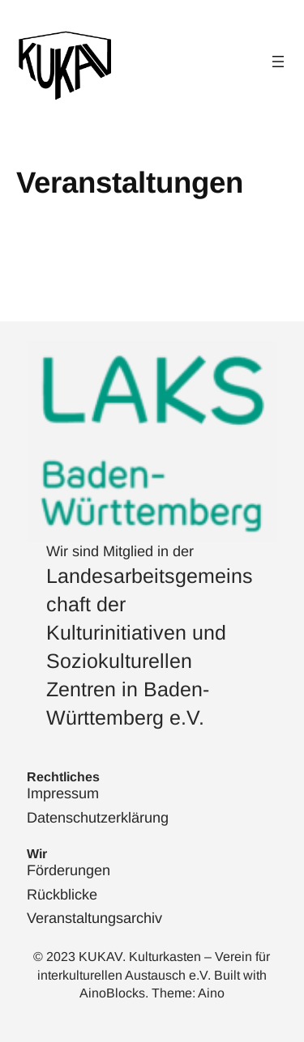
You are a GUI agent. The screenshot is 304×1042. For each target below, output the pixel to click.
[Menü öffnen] (278, 61)
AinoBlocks (112, 993)
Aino (211, 993)
